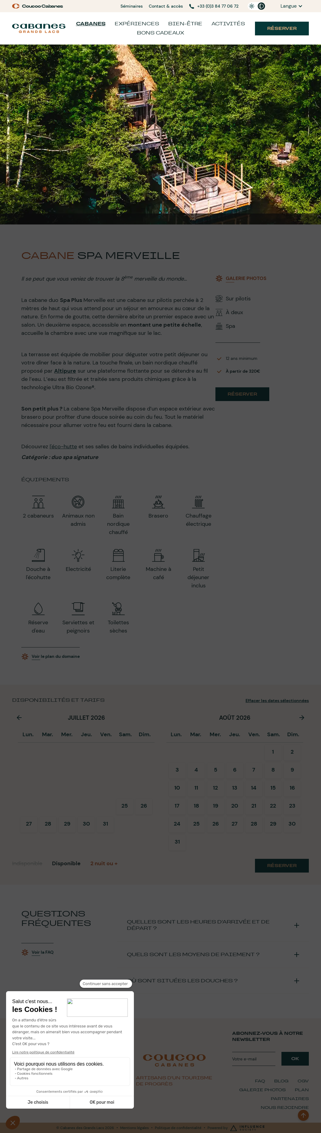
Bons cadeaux (160, 33)
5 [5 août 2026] (215, 769)
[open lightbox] (241, 278)
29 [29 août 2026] (273, 823)
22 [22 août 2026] (273, 805)
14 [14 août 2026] (253, 787)
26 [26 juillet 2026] (144, 805)
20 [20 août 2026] (234, 805)
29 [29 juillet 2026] (67, 823)
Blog (281, 1081)
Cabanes (91, 23)
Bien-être (185, 23)
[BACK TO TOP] (303, 1115)
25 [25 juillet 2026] (124, 805)
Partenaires (290, 1098)
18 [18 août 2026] (196, 805)
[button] (291, 6)
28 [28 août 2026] (254, 823)
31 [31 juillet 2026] (105, 823)
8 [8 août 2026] (273, 769)
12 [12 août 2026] (215, 787)
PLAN (302, 1089)
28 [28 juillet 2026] (48, 823)
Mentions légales (134, 1127)
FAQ (260, 1081)
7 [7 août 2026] (253, 769)
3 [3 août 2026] (177, 769)
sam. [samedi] (125, 734)
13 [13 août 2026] (234, 787)
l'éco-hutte (63, 446)
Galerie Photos (262, 1089)
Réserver (282, 28)
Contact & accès (166, 6)
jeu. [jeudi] (86, 734)
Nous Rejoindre (285, 1107)
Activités (228, 23)
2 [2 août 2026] (292, 751)
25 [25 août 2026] (196, 823)
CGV (303, 1081)
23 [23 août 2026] (292, 805)
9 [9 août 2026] (292, 769)
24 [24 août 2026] (177, 823)
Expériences (137, 23)
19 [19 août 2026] (215, 805)
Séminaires (131, 6)
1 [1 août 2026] (273, 751)
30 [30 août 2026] (292, 823)
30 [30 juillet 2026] (86, 823)
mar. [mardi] (47, 734)
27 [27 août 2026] (235, 823)
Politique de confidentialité (178, 1127)
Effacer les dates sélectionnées (277, 700)
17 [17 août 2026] (177, 805)
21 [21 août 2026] (253, 805)
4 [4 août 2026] (196, 769)
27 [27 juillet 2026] (29, 823)
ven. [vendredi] (106, 734)
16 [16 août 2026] (292, 787)
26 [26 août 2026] (215, 823)
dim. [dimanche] (145, 734)
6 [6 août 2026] (234, 769)
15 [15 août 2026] (273, 787)
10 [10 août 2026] (177, 787)
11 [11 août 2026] (196, 787)
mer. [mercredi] (66, 734)
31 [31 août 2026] (177, 841)
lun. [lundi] (28, 734)
